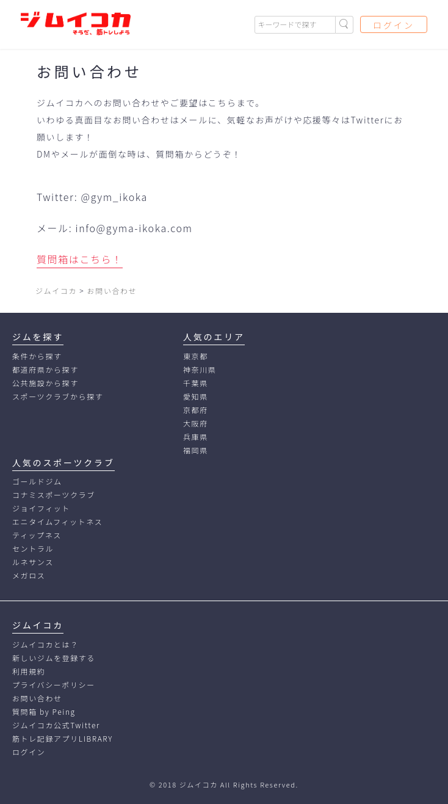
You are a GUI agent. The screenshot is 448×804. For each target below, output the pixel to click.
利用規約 (28, 671)
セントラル (33, 548)
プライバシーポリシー (53, 684)
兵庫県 (195, 436)
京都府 (195, 409)
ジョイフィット (41, 508)
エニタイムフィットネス (57, 521)
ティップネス (37, 535)
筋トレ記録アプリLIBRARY (62, 738)
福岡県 (195, 450)
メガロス (28, 575)
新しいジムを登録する (53, 657)
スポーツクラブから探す (57, 396)
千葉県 (195, 383)
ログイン (393, 25)
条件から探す (37, 356)
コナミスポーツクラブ (53, 494)
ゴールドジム (37, 481)
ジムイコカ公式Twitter (56, 725)
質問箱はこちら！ (80, 259)
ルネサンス (33, 562)
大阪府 (195, 423)
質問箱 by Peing (44, 711)
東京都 (195, 356)
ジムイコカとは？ (45, 644)
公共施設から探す (45, 383)
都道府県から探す (45, 369)
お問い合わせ (37, 698)
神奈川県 (199, 369)
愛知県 (195, 396)
